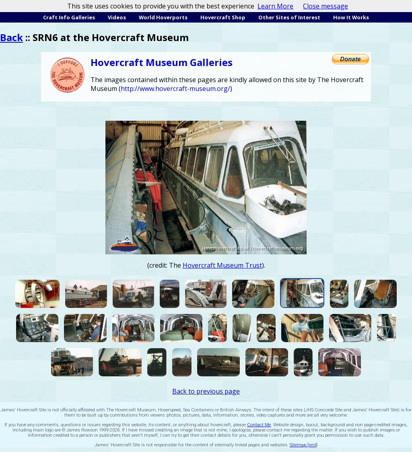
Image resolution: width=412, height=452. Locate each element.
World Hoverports (163, 17)
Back (11, 37)
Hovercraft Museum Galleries (162, 62)
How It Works (351, 17)
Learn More (275, 6)
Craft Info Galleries (69, 17)
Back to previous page (206, 391)
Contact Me (259, 424)
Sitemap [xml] (303, 445)
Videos (117, 17)
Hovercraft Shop (222, 17)
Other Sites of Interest (289, 17)
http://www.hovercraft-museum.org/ (175, 88)
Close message (325, 6)
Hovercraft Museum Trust (222, 265)
